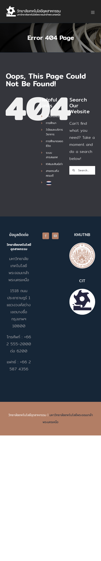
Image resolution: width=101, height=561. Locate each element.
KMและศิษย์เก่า (54, 164)
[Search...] (82, 170)
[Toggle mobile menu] (93, 12)
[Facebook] (45, 235)
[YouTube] (55, 235)
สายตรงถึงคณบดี (52, 173)
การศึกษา (51, 123)
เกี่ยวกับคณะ (53, 116)
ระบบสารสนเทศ (52, 155)
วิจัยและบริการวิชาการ (54, 131)
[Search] (73, 170)
